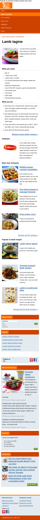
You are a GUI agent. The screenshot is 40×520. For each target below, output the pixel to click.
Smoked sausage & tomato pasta (12, 340)
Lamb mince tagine (28, 244)
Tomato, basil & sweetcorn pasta (12, 343)
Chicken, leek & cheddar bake (11, 349)
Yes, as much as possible (10, 441)
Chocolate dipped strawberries (30, 374)
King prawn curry (28, 214)
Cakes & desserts (6, 28)
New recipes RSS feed (26, 505)
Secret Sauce (10, 517)
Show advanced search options (5, 325)
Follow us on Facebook (35, 360)
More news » (32, 484)
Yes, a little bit (7, 442)
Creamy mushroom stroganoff (11, 346)
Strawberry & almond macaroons (13, 419)
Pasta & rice (4, 21)
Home (2, 10)
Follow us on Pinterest (31, 360)
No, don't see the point (9, 446)
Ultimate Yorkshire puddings (10, 336)
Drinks (3, 31)
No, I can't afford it (8, 444)
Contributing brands (25, 500)
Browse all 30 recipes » (28, 235)
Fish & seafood (5, 17)
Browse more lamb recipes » (25, 134)
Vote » (35, 448)
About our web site (7, 500)
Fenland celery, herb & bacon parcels (14, 403)
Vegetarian (4, 24)
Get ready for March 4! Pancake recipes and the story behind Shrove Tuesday (23, 470)
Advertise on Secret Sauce (10, 503)
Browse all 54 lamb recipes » (25, 309)
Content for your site (25, 503)
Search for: (5, 321)
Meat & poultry (6, 14)
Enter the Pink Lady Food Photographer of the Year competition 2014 (20, 478)
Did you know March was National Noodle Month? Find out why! (22, 461)
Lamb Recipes (20, 36)
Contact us (5, 505)
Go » (36, 323)
